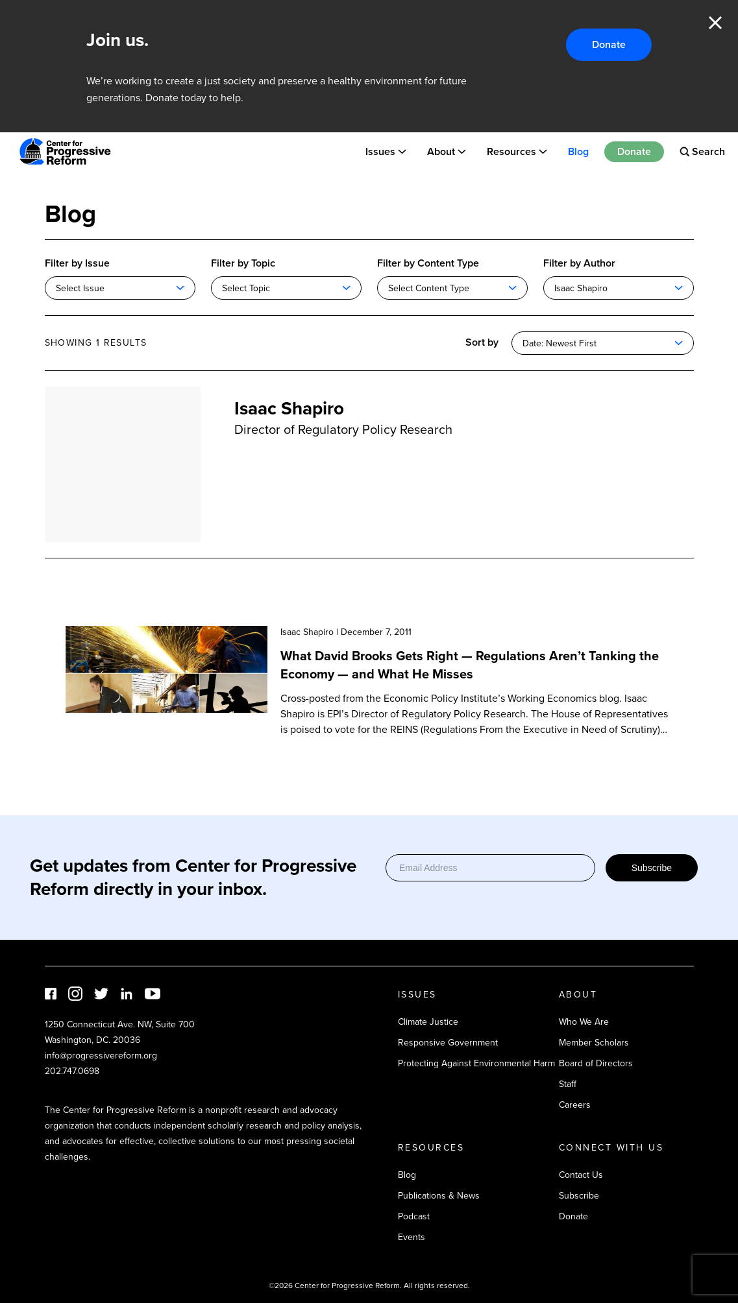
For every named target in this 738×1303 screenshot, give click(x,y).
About (441, 151)
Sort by (481, 342)
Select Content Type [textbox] (428, 288)
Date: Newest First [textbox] (560, 343)
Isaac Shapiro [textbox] (581, 288)
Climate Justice (428, 1022)
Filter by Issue (77, 263)
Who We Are (584, 1022)
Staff (567, 1084)
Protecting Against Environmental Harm (476, 1063)
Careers (575, 1105)
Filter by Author (579, 263)
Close (715, 23)
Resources (511, 151)
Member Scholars (594, 1042)
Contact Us (581, 1175)
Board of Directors (596, 1063)
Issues (380, 151)
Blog (578, 151)
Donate (609, 44)
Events (411, 1237)
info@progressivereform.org (101, 1055)
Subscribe (652, 868)
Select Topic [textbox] (246, 288)
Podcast (414, 1216)
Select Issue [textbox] (80, 288)
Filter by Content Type (428, 263)
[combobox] (120, 288)
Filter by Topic (243, 263)
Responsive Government (448, 1042)
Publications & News (439, 1195)
